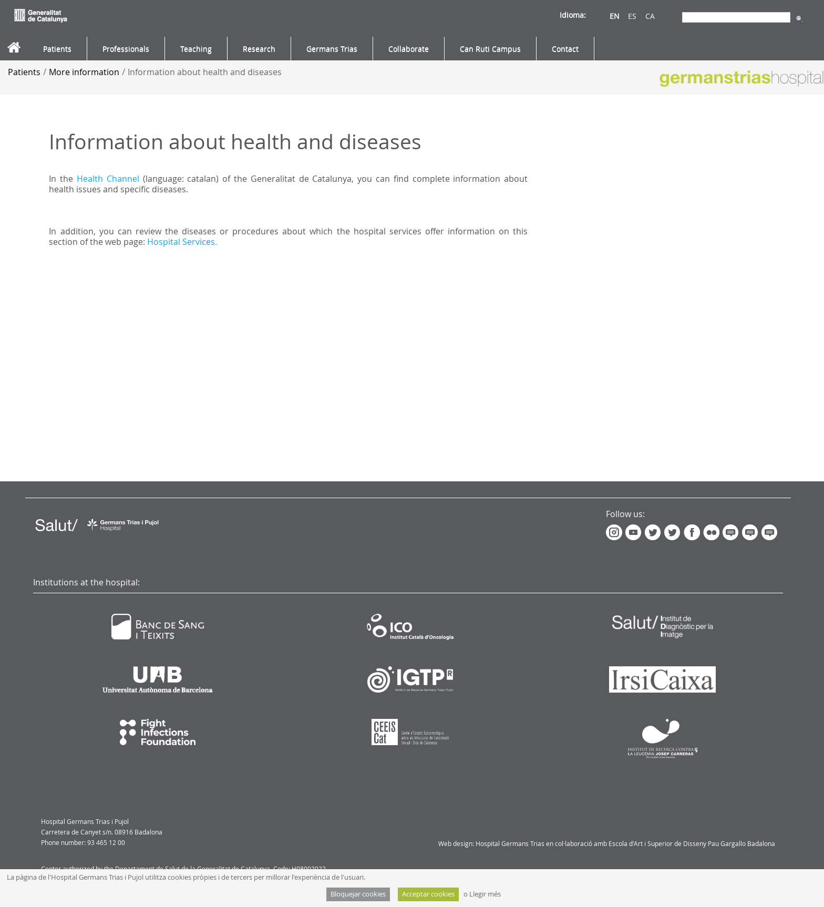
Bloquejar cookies (358, 894)
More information (84, 72)
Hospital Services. (182, 242)
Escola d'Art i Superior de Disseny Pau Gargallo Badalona (692, 843)
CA (650, 16)
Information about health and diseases (205, 72)
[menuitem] (57, 48)
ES (632, 16)
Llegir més (485, 894)
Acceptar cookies (428, 894)
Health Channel (108, 178)
